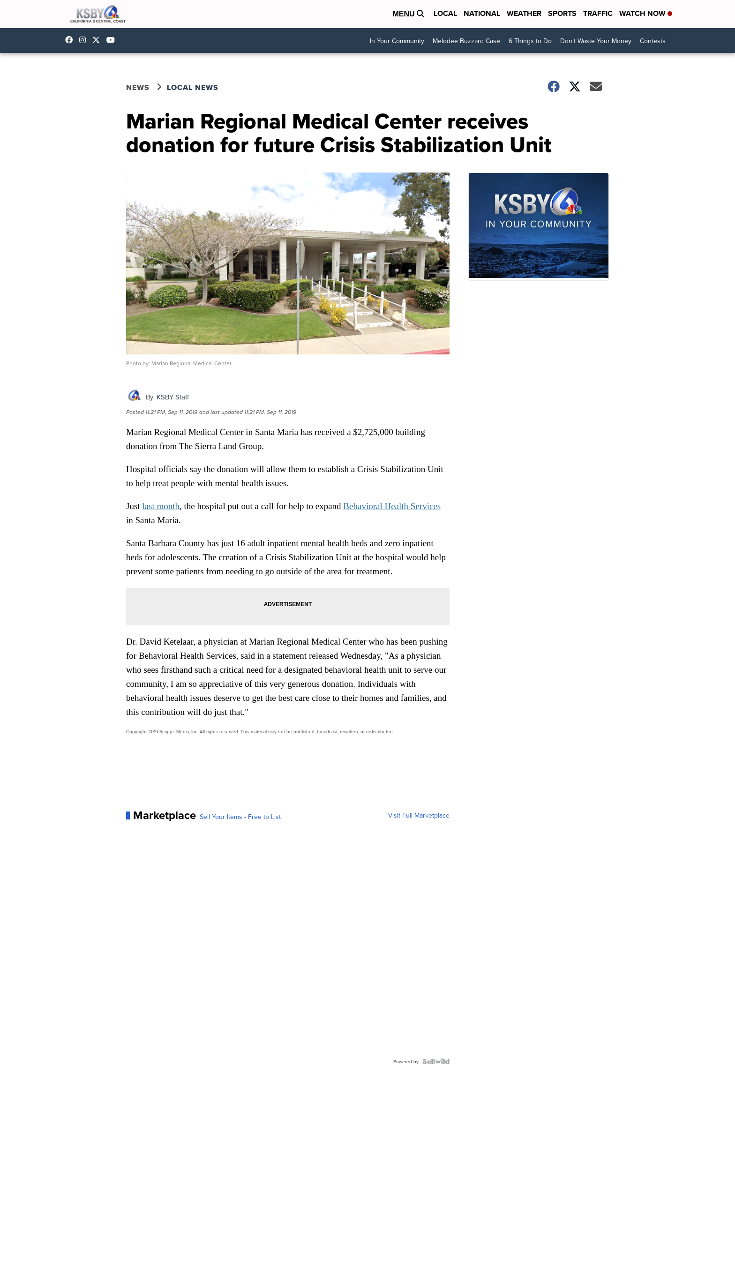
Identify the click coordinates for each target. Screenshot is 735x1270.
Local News (192, 87)
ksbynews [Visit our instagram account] (84, 40)
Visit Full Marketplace (419, 815)
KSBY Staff (173, 397)
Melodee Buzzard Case (466, 40)
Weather (524, 13)
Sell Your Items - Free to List (240, 816)
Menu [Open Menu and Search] (408, 14)
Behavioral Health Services (392, 506)
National (482, 13)
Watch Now (645, 13)
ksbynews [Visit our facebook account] (71, 40)
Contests (653, 40)
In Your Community (397, 40)
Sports (562, 13)
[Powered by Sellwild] (436, 1061)
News (138, 87)
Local (445, 13)
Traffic (598, 13)
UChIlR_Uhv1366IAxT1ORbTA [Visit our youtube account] (113, 40)
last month (161, 506)
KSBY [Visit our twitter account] (98, 40)
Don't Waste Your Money (595, 40)
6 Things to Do (530, 40)
